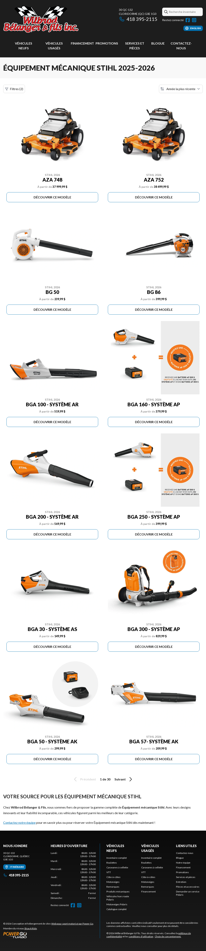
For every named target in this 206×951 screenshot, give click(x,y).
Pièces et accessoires (187, 886)
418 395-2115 (138, 19)
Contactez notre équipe (19, 822)
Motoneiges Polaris (116, 904)
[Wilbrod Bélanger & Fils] (53, 19)
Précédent (84, 779)
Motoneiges (112, 881)
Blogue (158, 43)
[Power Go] (48, 935)
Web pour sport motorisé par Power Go (72, 923)
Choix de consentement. (168, 936)
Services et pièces (185, 877)
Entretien (181, 881)
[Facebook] (187, 20)
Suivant (123, 779)
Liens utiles (186, 846)
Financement (82, 43)
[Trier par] (181, 89)
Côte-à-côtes (113, 877)
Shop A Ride (30, 928)
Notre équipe (183, 862)
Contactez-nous (184, 852)
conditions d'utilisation (141, 936)
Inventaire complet (116, 857)
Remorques (112, 886)
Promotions (107, 43)
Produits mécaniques (118, 891)
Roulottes (111, 862)
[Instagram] (194, 20)
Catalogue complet (116, 909)
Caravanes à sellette (117, 867)
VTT (108, 872)
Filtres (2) (14, 88)
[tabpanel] (73, 875)
